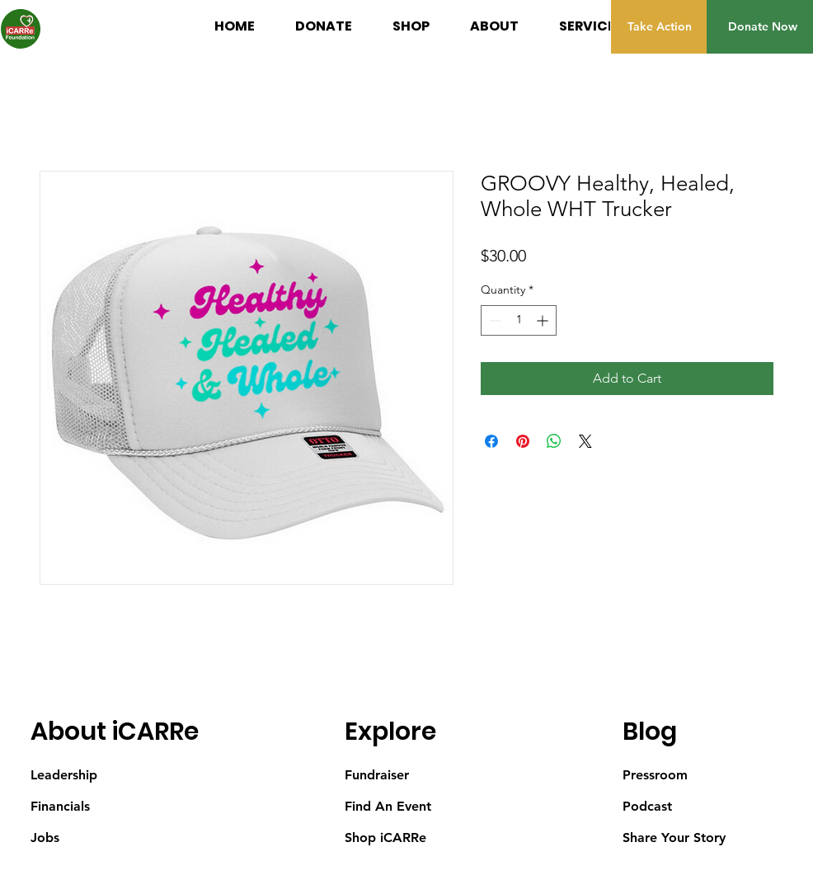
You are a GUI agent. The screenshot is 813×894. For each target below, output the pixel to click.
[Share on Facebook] (491, 441)
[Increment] (543, 320)
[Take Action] (659, 27)
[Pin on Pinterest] (523, 441)
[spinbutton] (518, 320)
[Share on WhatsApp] (554, 441)
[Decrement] (493, 320)
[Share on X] (585, 441)
